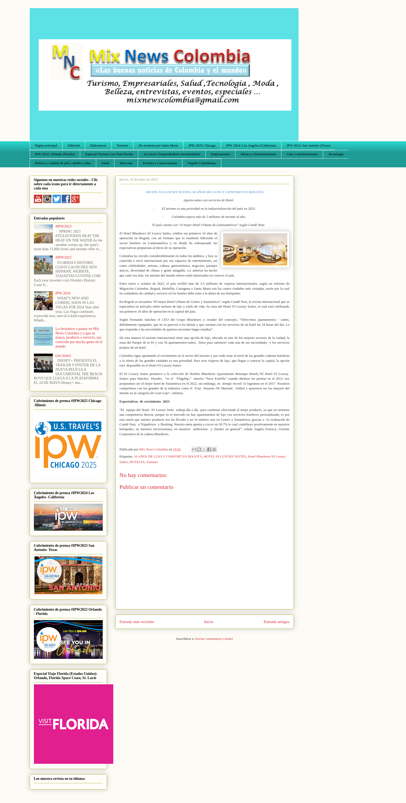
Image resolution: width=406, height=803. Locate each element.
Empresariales (220, 154)
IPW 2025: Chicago (202, 145)
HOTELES (137, 462)
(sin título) (63, 356)
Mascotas (126, 163)
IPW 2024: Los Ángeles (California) (251, 145)
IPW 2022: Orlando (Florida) (55, 154)
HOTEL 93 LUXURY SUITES (225, 456)
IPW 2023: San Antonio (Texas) (308, 145)
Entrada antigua (276, 621)
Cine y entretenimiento (302, 154)
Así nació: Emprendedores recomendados (171, 154)
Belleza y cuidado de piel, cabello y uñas (63, 163)
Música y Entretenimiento (258, 154)
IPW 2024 (62, 293)
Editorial (74, 145)
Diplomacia (98, 145)
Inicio (208, 621)
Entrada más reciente (137, 621)
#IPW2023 (63, 226)
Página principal (46, 145)
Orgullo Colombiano (202, 163)
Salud (105, 163)
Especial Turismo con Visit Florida (109, 154)
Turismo (122, 145)
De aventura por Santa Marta (158, 145)
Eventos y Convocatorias (160, 163)
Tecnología (336, 154)
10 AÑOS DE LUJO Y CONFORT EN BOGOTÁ (168, 456)
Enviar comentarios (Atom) (214, 639)
